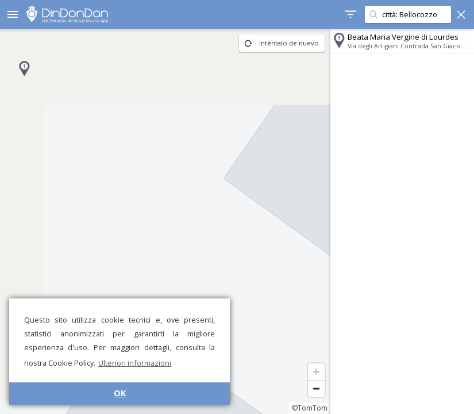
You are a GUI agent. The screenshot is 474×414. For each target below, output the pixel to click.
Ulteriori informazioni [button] (134, 363)
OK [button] (120, 393)
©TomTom (309, 408)
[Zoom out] (316, 388)
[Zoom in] (316, 371)
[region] (165, 221)
